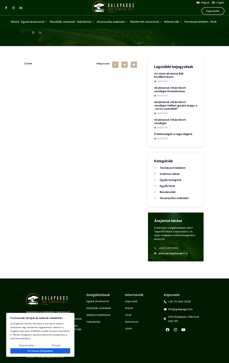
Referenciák (173, 21)
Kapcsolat (213, 11)
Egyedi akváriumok (34, 21)
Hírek (213, 21)
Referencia (131, 322)
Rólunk (15, 21)
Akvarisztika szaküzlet (112, 21)
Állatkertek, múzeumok (146, 21)
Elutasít (35, 351)
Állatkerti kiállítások (98, 315)
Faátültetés (86, 21)
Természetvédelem (196, 21)
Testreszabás (19, 351)
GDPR (128, 328)
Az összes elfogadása (56, 351)
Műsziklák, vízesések (62, 21)
